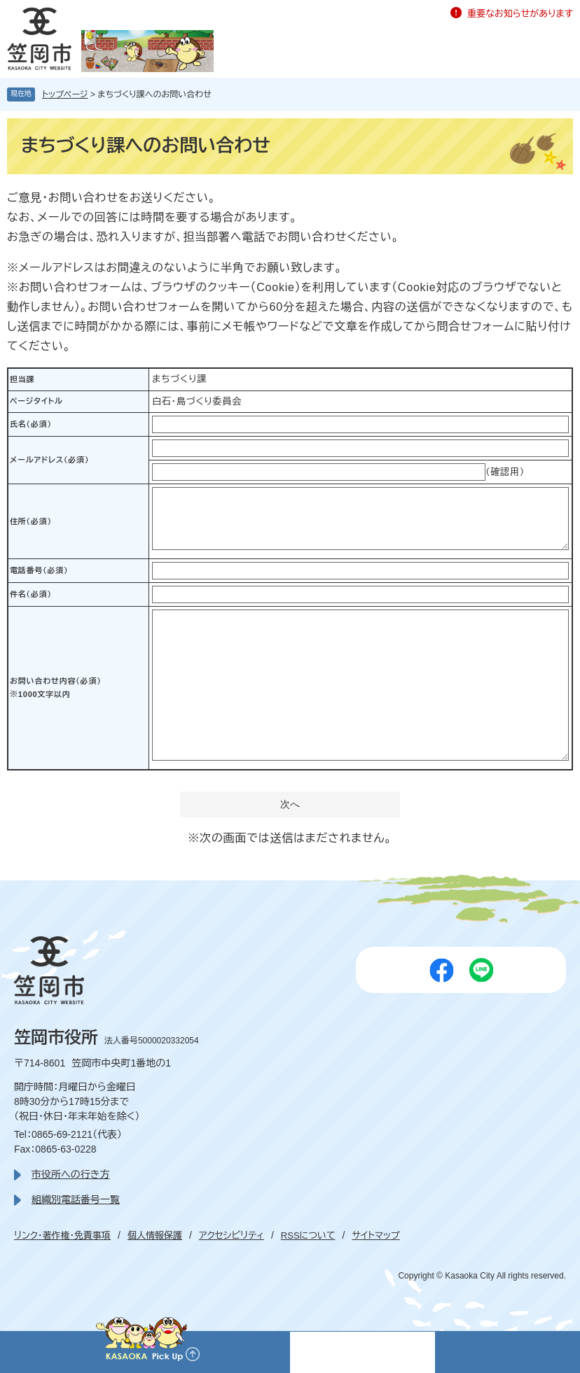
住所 (31, 521)
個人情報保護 (154, 1235)
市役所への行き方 (70, 1174)
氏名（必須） (31, 424)
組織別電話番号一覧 (76, 1199)
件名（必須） (31, 594)
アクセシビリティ (231, 1235)
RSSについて (308, 1235)
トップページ (65, 94)
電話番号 (39, 570)
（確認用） (505, 472)
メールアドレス (49, 460)
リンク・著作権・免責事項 (62, 1235)
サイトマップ (375, 1235)
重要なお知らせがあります (520, 13)
